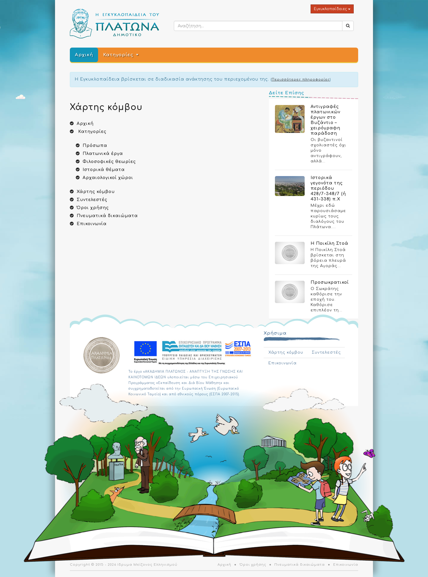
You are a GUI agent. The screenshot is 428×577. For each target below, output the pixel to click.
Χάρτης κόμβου (96, 191)
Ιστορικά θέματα (104, 169)
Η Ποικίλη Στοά (329, 243)
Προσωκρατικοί (330, 282)
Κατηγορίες (118, 54)
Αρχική (84, 54)
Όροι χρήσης (93, 208)
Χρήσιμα (275, 333)
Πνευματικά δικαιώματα (107, 216)
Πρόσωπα (95, 145)
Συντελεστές (92, 199)
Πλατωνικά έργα (103, 153)
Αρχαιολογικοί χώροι (108, 177)
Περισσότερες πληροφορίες (301, 79)
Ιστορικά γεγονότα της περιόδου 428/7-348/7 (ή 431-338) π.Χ (328, 188)
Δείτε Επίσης (286, 93)
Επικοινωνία (92, 224)
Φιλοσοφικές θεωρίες (109, 161)
